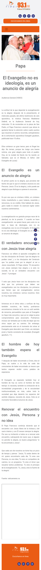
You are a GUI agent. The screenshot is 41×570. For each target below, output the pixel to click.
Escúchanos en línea (21, 556)
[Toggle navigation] (6, 29)
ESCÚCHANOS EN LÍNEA (20, 21)
